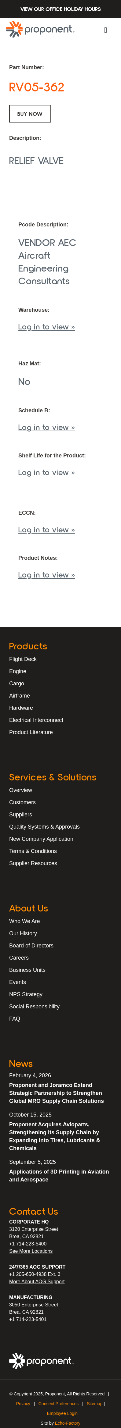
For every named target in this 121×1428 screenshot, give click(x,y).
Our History (23, 933)
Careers (19, 958)
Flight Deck (23, 659)
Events (17, 982)
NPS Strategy (25, 994)
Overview (20, 790)
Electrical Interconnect (36, 720)
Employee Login (62, 1413)
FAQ (14, 1019)
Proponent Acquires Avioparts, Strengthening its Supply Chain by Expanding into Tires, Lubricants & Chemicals (54, 1136)
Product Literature (31, 732)
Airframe (19, 696)
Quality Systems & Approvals (44, 827)
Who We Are (24, 921)
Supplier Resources (33, 863)
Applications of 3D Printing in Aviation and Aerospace (59, 1176)
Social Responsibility (34, 1007)
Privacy (23, 1403)
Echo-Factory (67, 1423)
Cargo (16, 683)
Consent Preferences (58, 1403)
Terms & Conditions (33, 851)
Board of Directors (31, 946)
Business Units (27, 970)
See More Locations (31, 1251)
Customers (22, 802)
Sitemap (94, 1403)
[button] (105, 30)
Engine (17, 671)
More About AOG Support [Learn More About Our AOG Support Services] (36, 1281)
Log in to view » (46, 326)
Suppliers (20, 815)
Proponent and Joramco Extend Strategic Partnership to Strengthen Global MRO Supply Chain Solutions (56, 1093)
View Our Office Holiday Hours (60, 8)
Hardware (21, 708)
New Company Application (41, 839)
